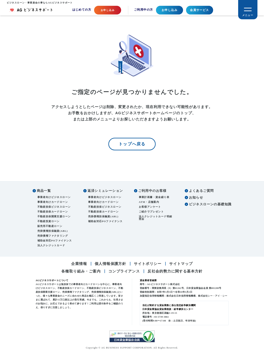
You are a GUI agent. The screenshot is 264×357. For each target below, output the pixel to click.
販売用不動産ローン (49, 226)
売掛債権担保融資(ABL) (52, 231)
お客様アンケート (150, 207)
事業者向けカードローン (52, 202)
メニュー (247, 15)
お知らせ (196, 198)
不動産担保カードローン (52, 212)
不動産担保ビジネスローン (54, 207)
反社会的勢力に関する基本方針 (175, 271)
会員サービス (199, 10)
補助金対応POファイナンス (54, 240)
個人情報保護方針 (110, 264)
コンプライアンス (124, 271)
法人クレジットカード (51, 245)
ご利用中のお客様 (152, 191)
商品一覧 (44, 191)
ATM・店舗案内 (149, 202)
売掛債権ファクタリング (52, 236)
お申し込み (169, 10)
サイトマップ (181, 264)
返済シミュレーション (105, 191)
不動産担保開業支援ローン (54, 216)
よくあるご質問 (201, 191)
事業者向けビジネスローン (54, 197)
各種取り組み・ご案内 (81, 271)
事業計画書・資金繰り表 (154, 197)
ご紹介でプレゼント (151, 212)
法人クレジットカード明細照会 (155, 218)
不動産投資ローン (48, 221)
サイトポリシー (147, 264)
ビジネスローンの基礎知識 (210, 204)
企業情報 (79, 264)
